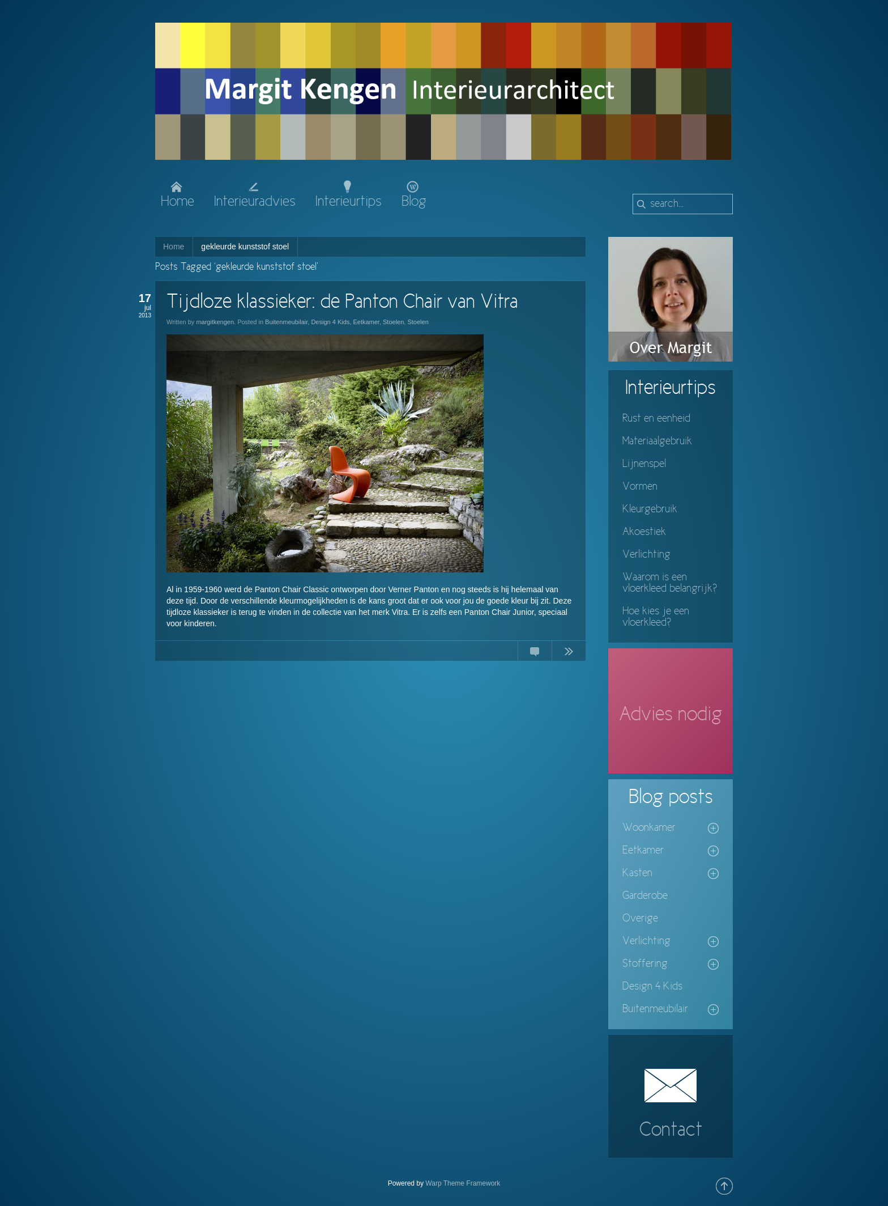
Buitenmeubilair (286, 322)
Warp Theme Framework (462, 1183)
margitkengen (215, 322)
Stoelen (393, 322)
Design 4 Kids (330, 322)
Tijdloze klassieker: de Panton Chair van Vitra (342, 303)
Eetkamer (366, 322)
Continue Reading (569, 653)
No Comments (535, 653)
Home (173, 246)
